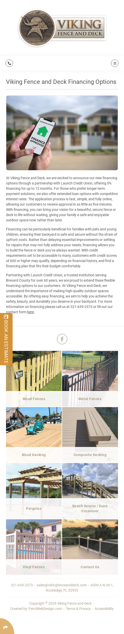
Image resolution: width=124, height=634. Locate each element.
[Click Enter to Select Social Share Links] (7, 626)
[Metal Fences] (90, 378)
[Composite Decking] (90, 435)
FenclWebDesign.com (45, 609)
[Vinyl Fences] (34, 547)
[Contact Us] (90, 547)
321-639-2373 (22, 585)
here (30, 312)
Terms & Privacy (78, 609)
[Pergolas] (34, 491)
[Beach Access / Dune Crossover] (90, 491)
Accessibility (104, 609)
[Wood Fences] (34, 378)
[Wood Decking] (34, 435)
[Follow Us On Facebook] (62, 339)
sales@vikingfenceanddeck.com (62, 585)
